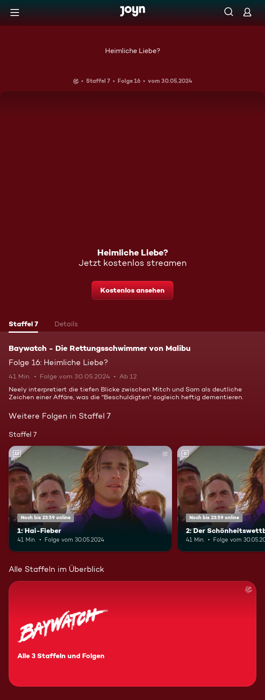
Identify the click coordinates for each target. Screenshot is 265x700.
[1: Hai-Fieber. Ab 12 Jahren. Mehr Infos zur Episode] (90, 499)
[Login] (247, 11)
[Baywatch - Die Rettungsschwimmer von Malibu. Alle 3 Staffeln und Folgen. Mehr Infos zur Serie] (132, 634)
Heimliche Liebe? (132, 51)
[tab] (23, 325)
